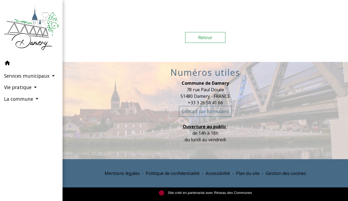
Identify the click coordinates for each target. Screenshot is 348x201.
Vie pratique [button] (18, 87)
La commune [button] (19, 99)
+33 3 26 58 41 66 (205, 103)
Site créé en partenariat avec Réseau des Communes (205, 193)
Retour (205, 37)
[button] (31, 64)
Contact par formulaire (205, 111)
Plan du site (248, 173)
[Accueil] (31, 29)
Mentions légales (122, 173)
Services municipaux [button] (27, 76)
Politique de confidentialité (173, 173)
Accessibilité (218, 173)
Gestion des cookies (286, 173)
